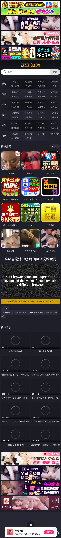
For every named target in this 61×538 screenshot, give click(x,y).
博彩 (4, 83)
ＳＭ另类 (54, 96)
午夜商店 (28, 133)
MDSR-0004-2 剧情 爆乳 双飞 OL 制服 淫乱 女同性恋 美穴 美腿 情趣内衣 (29, 314)
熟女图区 (41, 117)
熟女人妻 (15, 96)
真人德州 (28, 81)
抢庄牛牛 (54, 86)
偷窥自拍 (15, 113)
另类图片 (54, 117)
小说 (4, 125)
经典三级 (28, 107)
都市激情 (15, 123)
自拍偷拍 (28, 92)
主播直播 (41, 96)
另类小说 (28, 127)
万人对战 (41, 81)
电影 (4, 104)
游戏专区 (54, 81)
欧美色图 (41, 113)
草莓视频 (41, 133)
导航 (4, 135)
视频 (4, 93)
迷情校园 (15, 127)
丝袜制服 (28, 96)
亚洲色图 (28, 113)
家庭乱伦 (28, 123)
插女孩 (15, 133)
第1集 (5, 308)
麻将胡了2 (15, 86)
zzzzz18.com (30, 65)
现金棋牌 (41, 86)
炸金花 (28, 86)
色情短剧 (28, 138)
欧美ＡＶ (41, 92)
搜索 (55, 72)
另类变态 (54, 107)
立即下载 (48, 532)
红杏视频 (15, 138)
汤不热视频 (54, 133)
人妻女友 (41, 123)
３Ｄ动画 (54, 92)
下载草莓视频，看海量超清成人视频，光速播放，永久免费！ (32, 301)
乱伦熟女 (41, 107)
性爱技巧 (54, 127)
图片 (4, 114)
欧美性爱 (54, 102)
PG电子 (15, 81)
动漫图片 (54, 113)
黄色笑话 (41, 127)
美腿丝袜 (15, 117)
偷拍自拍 (28, 102)
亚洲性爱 (15, 102)
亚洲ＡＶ (15, 92)
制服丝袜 (15, 107)
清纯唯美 (28, 117)
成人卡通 (41, 102)
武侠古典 (54, 123)
